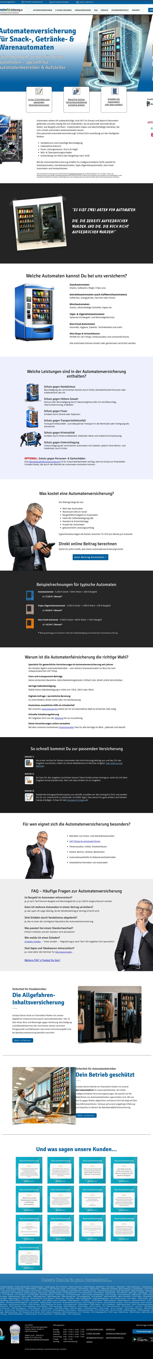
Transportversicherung (75, 174)
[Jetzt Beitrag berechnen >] (90, 557)
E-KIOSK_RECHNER (93, 1333)
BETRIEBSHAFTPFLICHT (94, 1338)
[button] (76, 800)
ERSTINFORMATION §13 (115, 1338)
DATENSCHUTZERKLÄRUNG (116, 1333)
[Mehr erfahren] (22, 1040)
